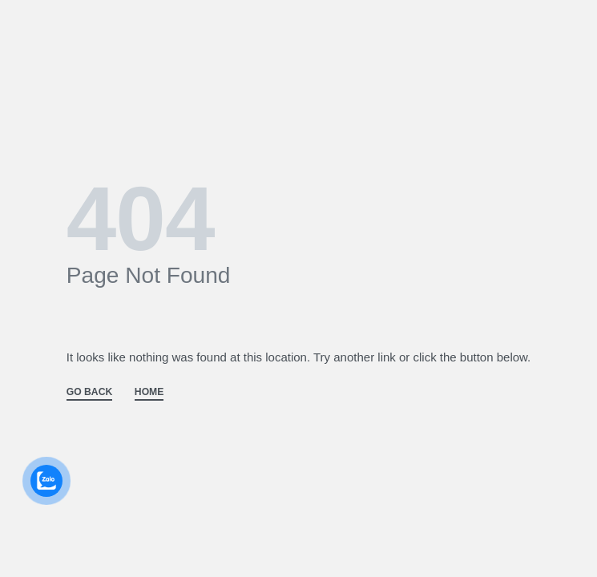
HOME (149, 392)
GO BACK (89, 392)
